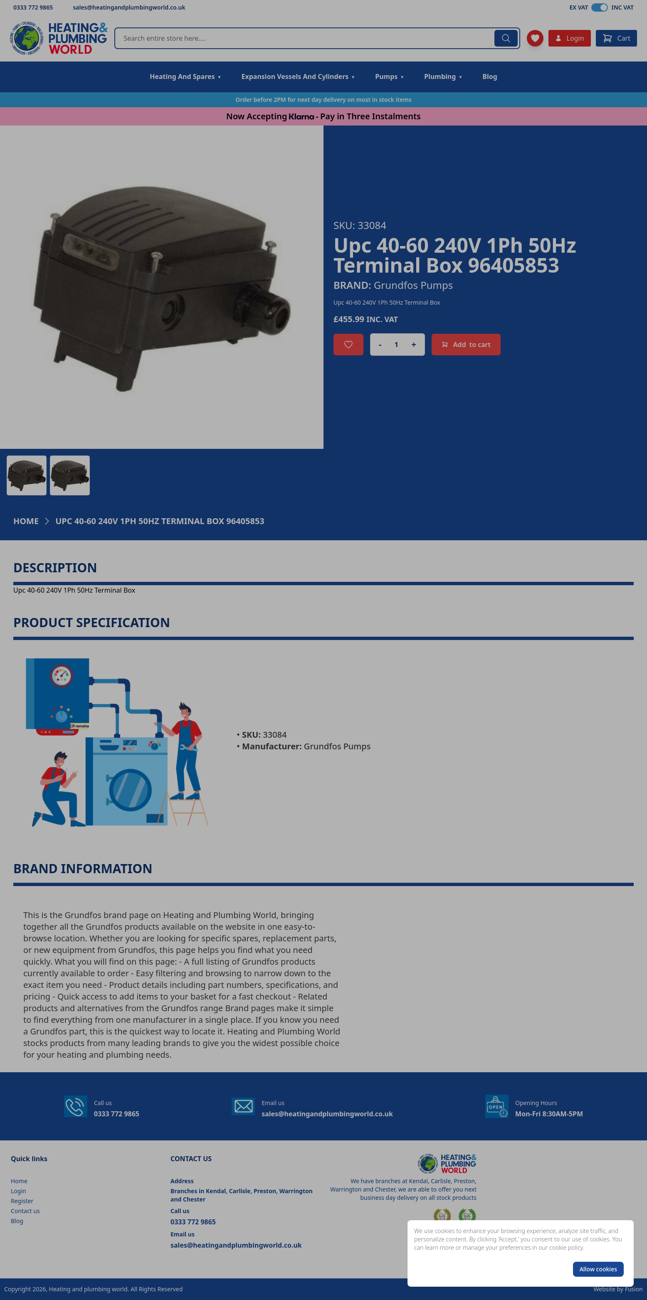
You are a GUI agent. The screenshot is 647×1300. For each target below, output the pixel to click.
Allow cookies (598, 1269)
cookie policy (566, 1247)
